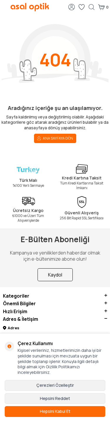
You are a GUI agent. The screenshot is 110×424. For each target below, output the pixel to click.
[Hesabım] (71, 7)
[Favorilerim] (81, 7)
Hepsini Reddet (55, 398)
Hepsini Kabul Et (55, 411)
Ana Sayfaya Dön (55, 138)
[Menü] (4, 6)
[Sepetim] (103, 7)
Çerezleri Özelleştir (55, 385)
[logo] (29, 7)
